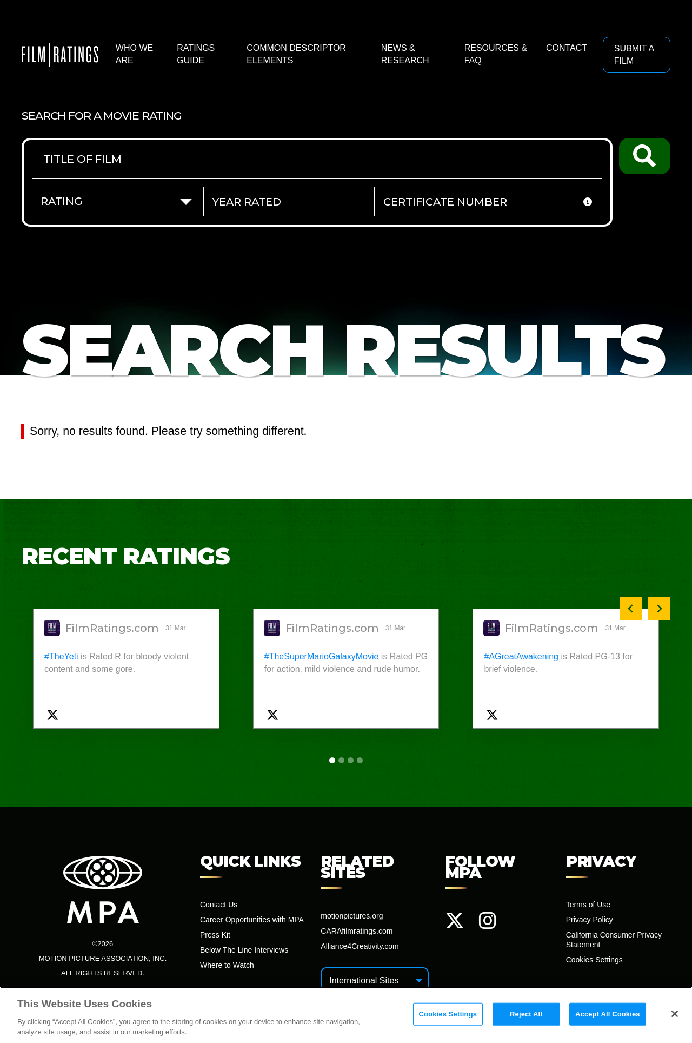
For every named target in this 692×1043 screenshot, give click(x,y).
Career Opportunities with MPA (252, 919)
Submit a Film (634, 54)
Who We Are (134, 53)
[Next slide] (659, 608)
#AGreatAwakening (521, 656)
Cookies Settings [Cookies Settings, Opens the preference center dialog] (448, 1017)
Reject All (526, 1017)
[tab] (332, 760)
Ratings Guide (196, 53)
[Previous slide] (631, 608)
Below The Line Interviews (244, 950)
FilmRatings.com (112, 628)
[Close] (675, 1016)
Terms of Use (588, 904)
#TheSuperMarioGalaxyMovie (321, 656)
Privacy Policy (589, 919)
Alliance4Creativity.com (359, 946)
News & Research (405, 53)
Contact (566, 47)
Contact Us (218, 904)
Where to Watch (227, 965)
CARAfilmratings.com (356, 931)
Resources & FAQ (495, 53)
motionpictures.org (352, 916)
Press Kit (215, 934)
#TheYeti (61, 656)
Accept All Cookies (607, 1017)
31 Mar (176, 628)
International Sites (363, 980)
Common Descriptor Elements (296, 53)
